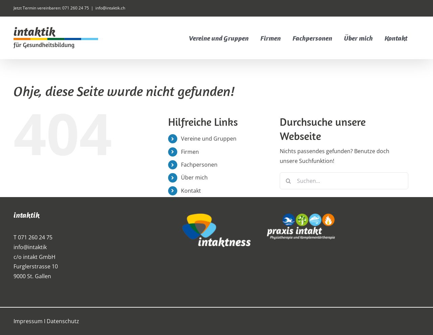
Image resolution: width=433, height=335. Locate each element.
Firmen (190, 151)
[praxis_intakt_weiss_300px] (301, 216)
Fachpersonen (199, 164)
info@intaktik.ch (110, 8)
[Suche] (288, 180)
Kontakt (191, 190)
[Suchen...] (344, 180)
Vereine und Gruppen (208, 138)
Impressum (28, 321)
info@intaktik (30, 247)
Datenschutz (63, 321)
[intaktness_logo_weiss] (216, 216)
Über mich (194, 177)
